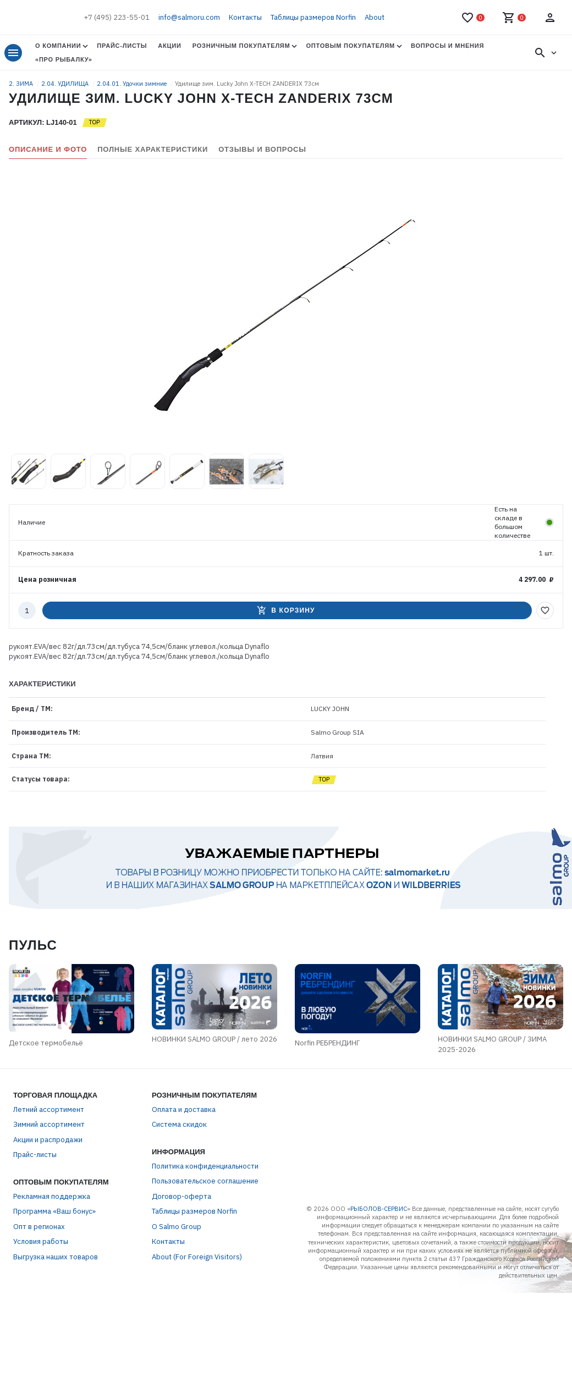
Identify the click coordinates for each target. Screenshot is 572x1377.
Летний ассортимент (48, 1109)
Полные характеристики (152, 149)
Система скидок (179, 1125)
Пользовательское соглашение (205, 1181)
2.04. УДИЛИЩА (65, 83)
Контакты (245, 17)
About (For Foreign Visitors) (197, 1257)
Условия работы (40, 1242)
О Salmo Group (176, 1226)
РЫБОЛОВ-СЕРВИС (378, 1209)
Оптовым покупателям (350, 45)
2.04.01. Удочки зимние (132, 83)
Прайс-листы (122, 45)
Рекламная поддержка (51, 1196)
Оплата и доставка (184, 1109)
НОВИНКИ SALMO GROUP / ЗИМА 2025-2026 (492, 1044)
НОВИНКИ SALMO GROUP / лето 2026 (214, 1039)
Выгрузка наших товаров (55, 1257)
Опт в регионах (39, 1226)
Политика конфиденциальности (205, 1166)
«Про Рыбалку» (63, 59)
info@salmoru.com (189, 17)
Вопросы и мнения (447, 45)
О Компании (58, 45)
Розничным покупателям (241, 45)
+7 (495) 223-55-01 (117, 17)
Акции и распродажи (47, 1139)
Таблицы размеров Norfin (313, 17)
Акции (169, 45)
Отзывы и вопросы (262, 149)
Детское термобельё (46, 1043)
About (374, 17)
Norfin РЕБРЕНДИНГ (327, 1043)
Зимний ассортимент (49, 1125)
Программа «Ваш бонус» (54, 1211)
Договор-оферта (181, 1196)
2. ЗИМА (22, 83)
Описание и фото (48, 149)
